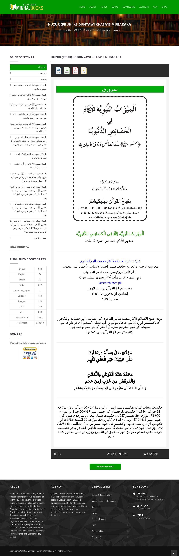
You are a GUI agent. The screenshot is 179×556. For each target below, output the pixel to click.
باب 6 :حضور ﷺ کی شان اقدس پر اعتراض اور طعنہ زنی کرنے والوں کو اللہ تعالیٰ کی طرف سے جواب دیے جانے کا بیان (28, 143)
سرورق (41, 67)
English (21, 274)
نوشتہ (44, 79)
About (93, 7)
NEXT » (57, 454)
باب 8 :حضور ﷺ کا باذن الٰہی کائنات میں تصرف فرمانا (30, 166)
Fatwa (94, 513)
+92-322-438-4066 (143, 509)
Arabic (22, 279)
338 (40, 306)
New (155, 7)
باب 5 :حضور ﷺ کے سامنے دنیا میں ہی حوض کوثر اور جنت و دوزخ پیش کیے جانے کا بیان (28, 128)
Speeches (96, 507)
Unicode (21, 296)
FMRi (94, 525)
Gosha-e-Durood (99, 519)
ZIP (21, 312)
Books (115, 7)
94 (40, 274)
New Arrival (19, 246)
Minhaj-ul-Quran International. (41, 551)
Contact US (96, 537)
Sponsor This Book (105, 467)
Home (82, 7)
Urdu (164, 7)
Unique (21, 269)
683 (40, 269)
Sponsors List (97, 531)
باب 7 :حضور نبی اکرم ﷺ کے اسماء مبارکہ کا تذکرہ (30, 156)
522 (40, 285)
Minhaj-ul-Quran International (104, 501)
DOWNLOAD (151, 454)
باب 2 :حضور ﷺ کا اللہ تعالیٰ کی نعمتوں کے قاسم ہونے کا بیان (28, 97)
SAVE (123, 454)
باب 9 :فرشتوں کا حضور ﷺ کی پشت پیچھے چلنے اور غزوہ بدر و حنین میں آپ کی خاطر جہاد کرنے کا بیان (29, 177)
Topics (104, 7)
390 (40, 301)
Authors (144, 7)
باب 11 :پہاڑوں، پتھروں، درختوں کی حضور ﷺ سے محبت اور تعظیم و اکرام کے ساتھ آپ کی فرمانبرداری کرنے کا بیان (28, 209)
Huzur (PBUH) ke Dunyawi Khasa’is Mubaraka (89, 30)
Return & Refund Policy (101, 495)
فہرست (43, 73)
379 (40, 312)
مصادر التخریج (40, 238)
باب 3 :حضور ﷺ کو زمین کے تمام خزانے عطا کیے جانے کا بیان (28, 106)
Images (21, 301)
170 (40, 296)
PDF (22, 306)
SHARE (112, 454)
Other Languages (22, 290)
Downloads (129, 7)
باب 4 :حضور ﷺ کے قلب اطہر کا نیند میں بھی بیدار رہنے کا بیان (29, 116)
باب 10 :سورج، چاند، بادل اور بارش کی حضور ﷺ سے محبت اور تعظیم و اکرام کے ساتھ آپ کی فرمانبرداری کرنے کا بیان (29, 192)
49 (40, 279)
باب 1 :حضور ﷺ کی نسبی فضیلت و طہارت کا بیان (30, 87)
